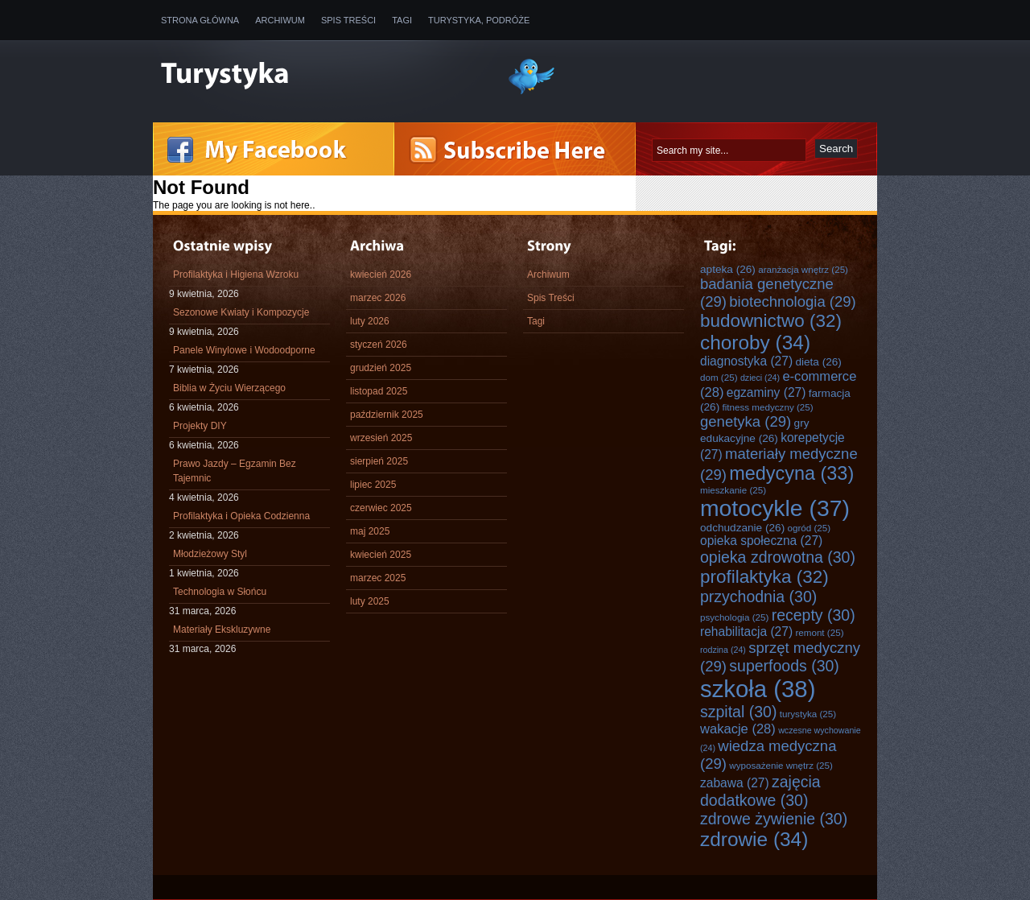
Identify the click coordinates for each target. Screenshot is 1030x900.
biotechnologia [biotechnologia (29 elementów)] (792, 301)
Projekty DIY (200, 425)
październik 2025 (386, 414)
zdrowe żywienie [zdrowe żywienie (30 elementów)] (773, 819)
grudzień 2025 (380, 368)
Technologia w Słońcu (219, 591)
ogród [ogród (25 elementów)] (809, 527)
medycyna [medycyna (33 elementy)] (791, 473)
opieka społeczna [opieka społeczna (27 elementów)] (761, 540)
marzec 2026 (378, 297)
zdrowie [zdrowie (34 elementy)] (754, 839)
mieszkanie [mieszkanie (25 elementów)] (733, 490)
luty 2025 (369, 601)
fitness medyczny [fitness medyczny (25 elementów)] (768, 407)
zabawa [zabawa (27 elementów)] (734, 783)
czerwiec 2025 (381, 508)
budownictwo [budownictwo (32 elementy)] (771, 321)
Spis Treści (348, 20)
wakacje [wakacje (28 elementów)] (738, 729)
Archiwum (280, 20)
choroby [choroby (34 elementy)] (755, 342)
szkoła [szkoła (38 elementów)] (757, 688)
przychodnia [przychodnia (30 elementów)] (758, 596)
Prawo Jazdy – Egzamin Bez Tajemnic (234, 471)
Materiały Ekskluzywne (221, 629)
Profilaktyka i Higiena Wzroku (236, 274)
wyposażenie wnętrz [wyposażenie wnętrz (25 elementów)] (781, 765)
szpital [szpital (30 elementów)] (738, 711)
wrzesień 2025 (381, 438)
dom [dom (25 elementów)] (719, 377)
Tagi (402, 20)
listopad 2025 (378, 391)
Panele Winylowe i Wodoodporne (244, 350)
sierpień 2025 (379, 461)
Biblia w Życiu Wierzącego (229, 388)
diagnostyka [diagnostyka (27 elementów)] (746, 361)
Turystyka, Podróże (478, 20)
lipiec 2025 (373, 484)
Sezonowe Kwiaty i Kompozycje (241, 312)
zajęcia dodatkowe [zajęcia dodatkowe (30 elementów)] (760, 791)
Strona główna (200, 20)
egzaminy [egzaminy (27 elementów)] (766, 392)
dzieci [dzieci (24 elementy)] (760, 377)
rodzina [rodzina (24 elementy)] (723, 649)
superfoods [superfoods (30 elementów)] (784, 666)
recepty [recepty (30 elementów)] (813, 615)
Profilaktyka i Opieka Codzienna (241, 516)
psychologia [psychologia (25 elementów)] (734, 617)
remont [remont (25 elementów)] (819, 632)
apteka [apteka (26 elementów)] (728, 269)
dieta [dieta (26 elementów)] (818, 362)
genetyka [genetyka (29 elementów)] (745, 421)
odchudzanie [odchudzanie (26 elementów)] (742, 528)
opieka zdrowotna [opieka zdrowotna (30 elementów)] (777, 557)
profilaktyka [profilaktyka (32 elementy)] (764, 577)
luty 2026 (369, 321)
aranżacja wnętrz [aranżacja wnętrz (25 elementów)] (803, 269)
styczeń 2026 (378, 344)
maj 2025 (369, 531)
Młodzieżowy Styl (210, 553)
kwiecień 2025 (380, 554)
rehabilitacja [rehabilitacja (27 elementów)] (746, 631)
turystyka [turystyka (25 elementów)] (808, 713)
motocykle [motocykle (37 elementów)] (775, 508)
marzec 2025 (378, 578)
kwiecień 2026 (380, 274)
